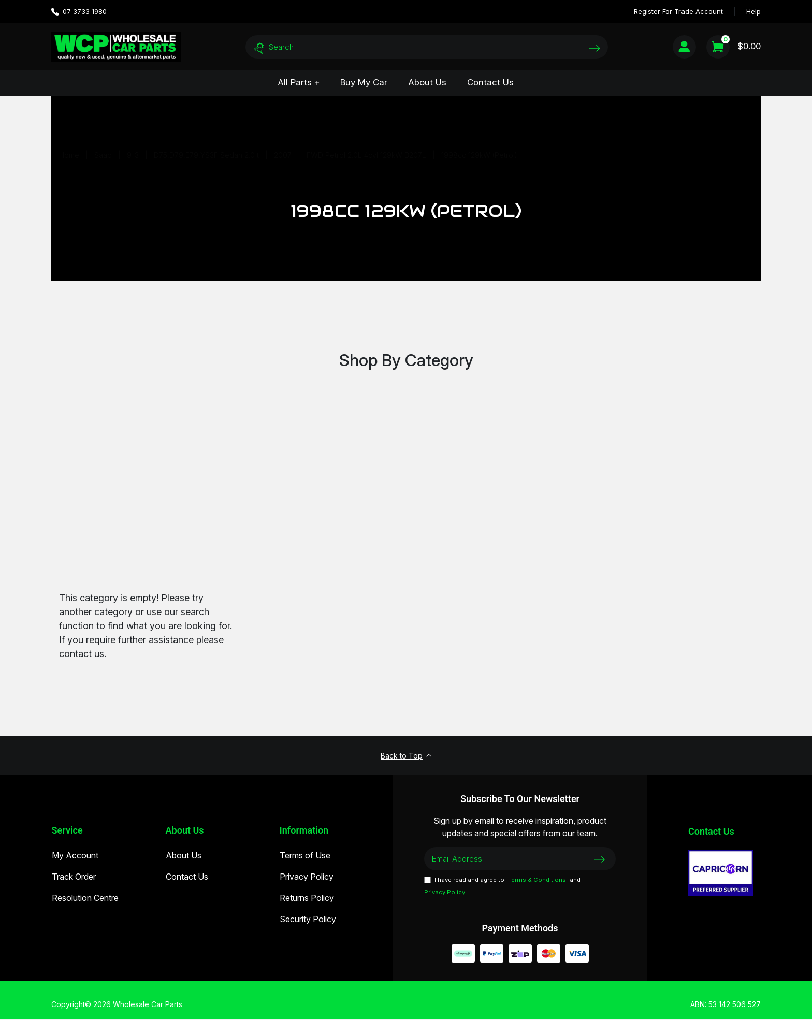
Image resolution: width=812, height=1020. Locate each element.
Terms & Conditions (537, 880)
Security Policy (307, 920)
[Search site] (594, 48)
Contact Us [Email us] (711, 832)
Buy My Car (363, 82)
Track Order (73, 878)
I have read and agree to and (502, 887)
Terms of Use (304, 857)
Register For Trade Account (678, 11)
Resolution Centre (84, 899)
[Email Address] (520, 859)
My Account (74, 857)
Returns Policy (306, 899)
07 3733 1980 (79, 11)
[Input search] (426, 47)
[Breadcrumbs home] (69, 155)
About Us (427, 82)
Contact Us (490, 82)
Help (753, 11)
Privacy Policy (306, 878)
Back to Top (406, 756)
